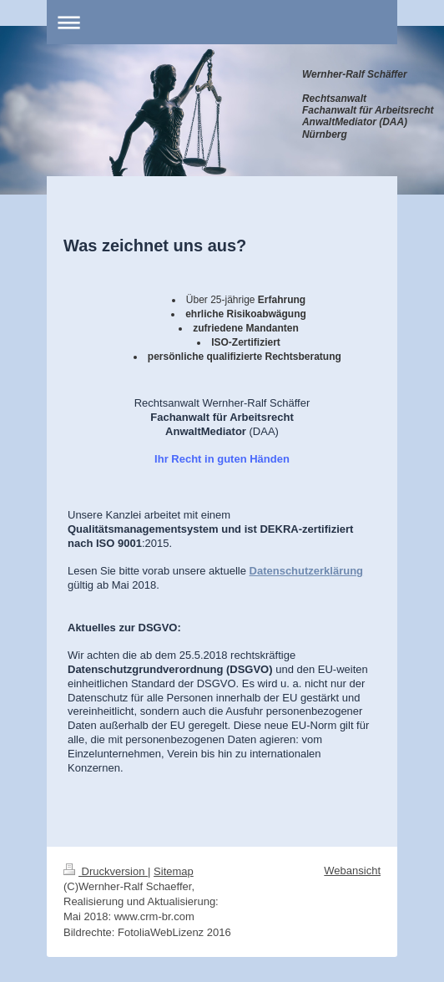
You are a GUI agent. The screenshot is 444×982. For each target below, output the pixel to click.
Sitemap (174, 871)
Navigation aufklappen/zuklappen (222, 22)
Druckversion (105, 871)
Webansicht (352, 870)
